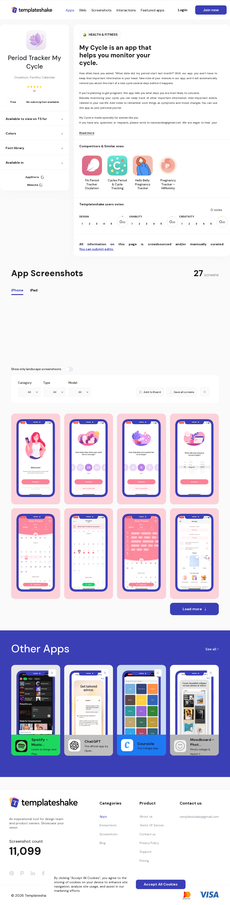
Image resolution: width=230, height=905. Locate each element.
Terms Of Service (151, 825)
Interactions (126, 10)
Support (145, 852)
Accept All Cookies (161, 884)
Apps (70, 10)
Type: (47, 383)
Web (82, 10)
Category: (25, 383)
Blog (103, 843)
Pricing (144, 861)
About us (146, 816)
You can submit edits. (96, 249)
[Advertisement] (115, 330)
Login (182, 10)
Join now (211, 10)
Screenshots (101, 10)
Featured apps (152, 10)
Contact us (147, 834)
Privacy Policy (149, 843)
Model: (73, 383)
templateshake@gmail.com (199, 817)
